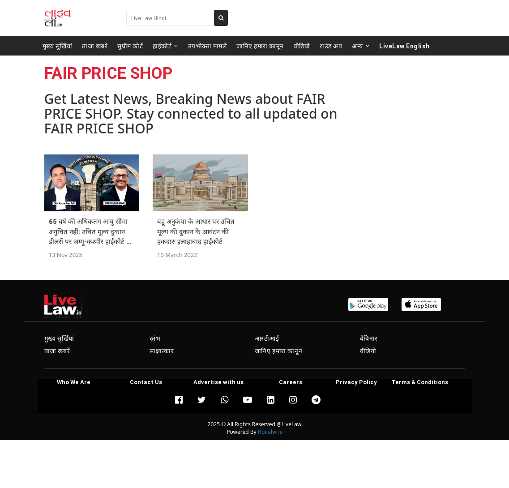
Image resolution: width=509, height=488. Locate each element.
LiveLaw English (404, 46)
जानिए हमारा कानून (260, 46)
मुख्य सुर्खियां (58, 46)
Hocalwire (270, 431)
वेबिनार (369, 338)
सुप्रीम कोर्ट (130, 46)
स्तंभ (155, 338)
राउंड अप (331, 46)
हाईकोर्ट (165, 46)
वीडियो (302, 46)
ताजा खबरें (94, 46)
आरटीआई (267, 338)
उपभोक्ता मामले (207, 46)
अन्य (360, 46)
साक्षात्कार (162, 351)
